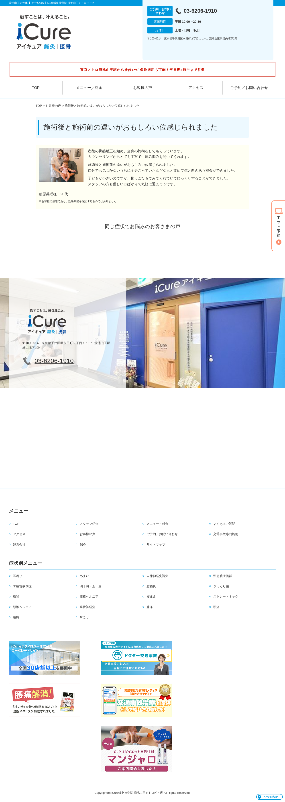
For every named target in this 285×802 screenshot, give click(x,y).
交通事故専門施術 (225, 534)
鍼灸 (83, 544)
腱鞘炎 (151, 586)
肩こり (84, 617)
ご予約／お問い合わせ (249, 88)
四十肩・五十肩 (91, 586)
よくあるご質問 (224, 524)
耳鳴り (17, 576)
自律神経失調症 (157, 576)
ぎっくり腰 (221, 586)
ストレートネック (225, 596)
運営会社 (19, 544)
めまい (84, 576)
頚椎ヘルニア (22, 607)
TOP (36, 88)
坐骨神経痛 (87, 607)
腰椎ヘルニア (89, 596)
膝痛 (150, 607)
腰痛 (16, 617)
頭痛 (216, 607)
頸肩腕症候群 (222, 576)
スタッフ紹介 (89, 524)
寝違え (151, 596)
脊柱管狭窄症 (22, 586)
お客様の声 (142, 88)
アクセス (196, 88)
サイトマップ (156, 544)
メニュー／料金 (89, 88)
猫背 (16, 596)
